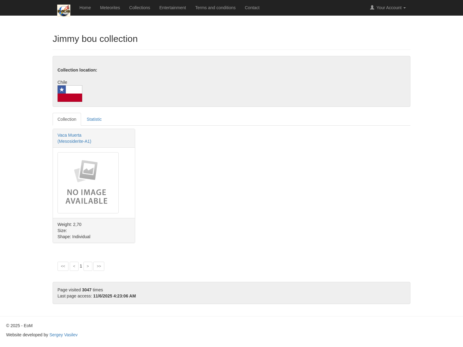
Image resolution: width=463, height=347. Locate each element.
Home (85, 7)
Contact (252, 7)
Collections (139, 7)
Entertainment (172, 7)
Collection (66, 119)
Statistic (94, 119)
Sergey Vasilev (63, 334)
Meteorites (110, 7)
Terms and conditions (215, 7)
